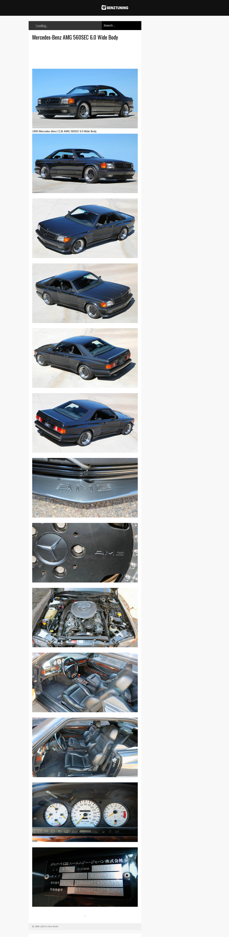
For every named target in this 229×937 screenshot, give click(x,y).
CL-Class (48, 927)
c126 (42, 927)
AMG (37, 927)
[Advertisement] (86, 54)
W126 (55, 927)
